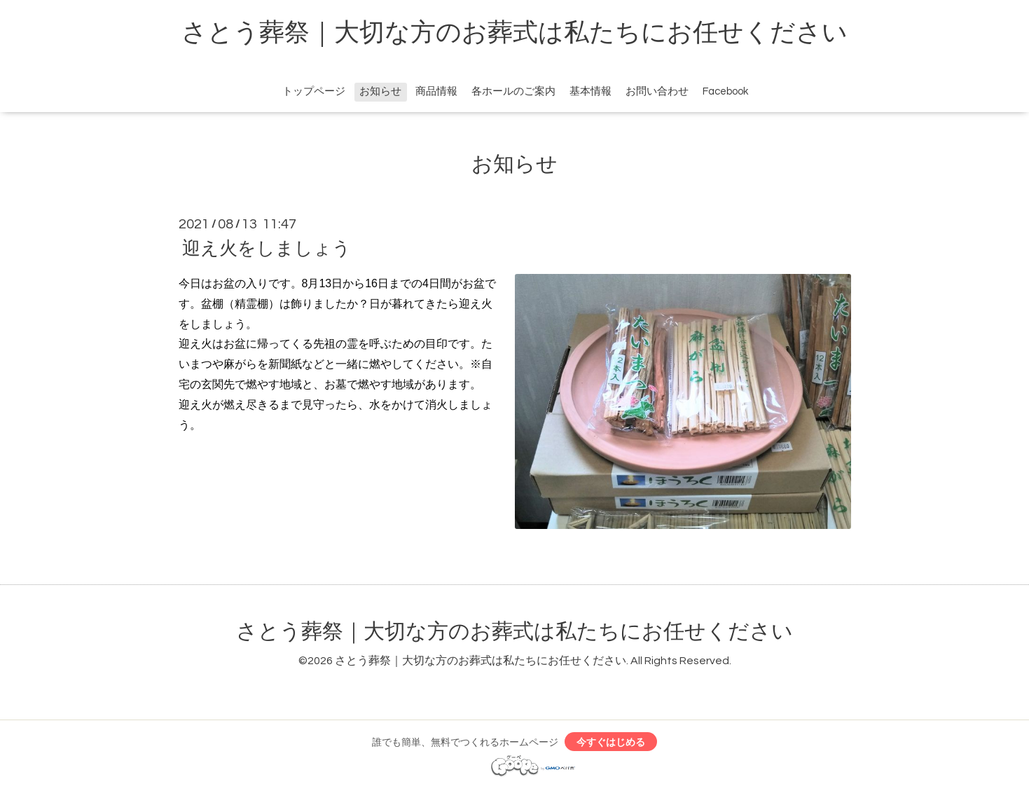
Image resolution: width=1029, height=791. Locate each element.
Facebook (725, 91)
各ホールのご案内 (513, 91)
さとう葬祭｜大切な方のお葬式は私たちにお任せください (514, 33)
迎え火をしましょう (266, 249)
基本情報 (590, 91)
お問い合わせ (657, 91)
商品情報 (436, 91)
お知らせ (380, 91)
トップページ (313, 91)
